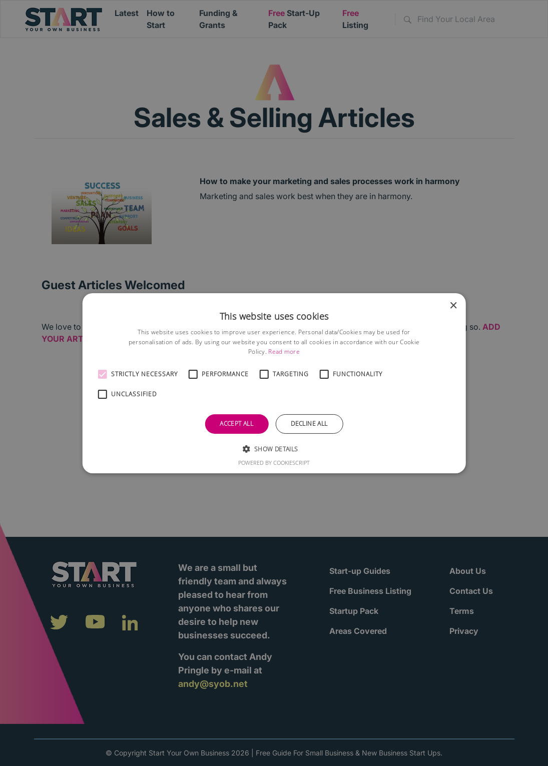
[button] (102, 374)
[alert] (274, 383)
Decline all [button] (309, 423)
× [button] (453, 305)
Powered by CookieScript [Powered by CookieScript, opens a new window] (274, 462)
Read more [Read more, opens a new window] (284, 351)
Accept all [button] (236, 423)
